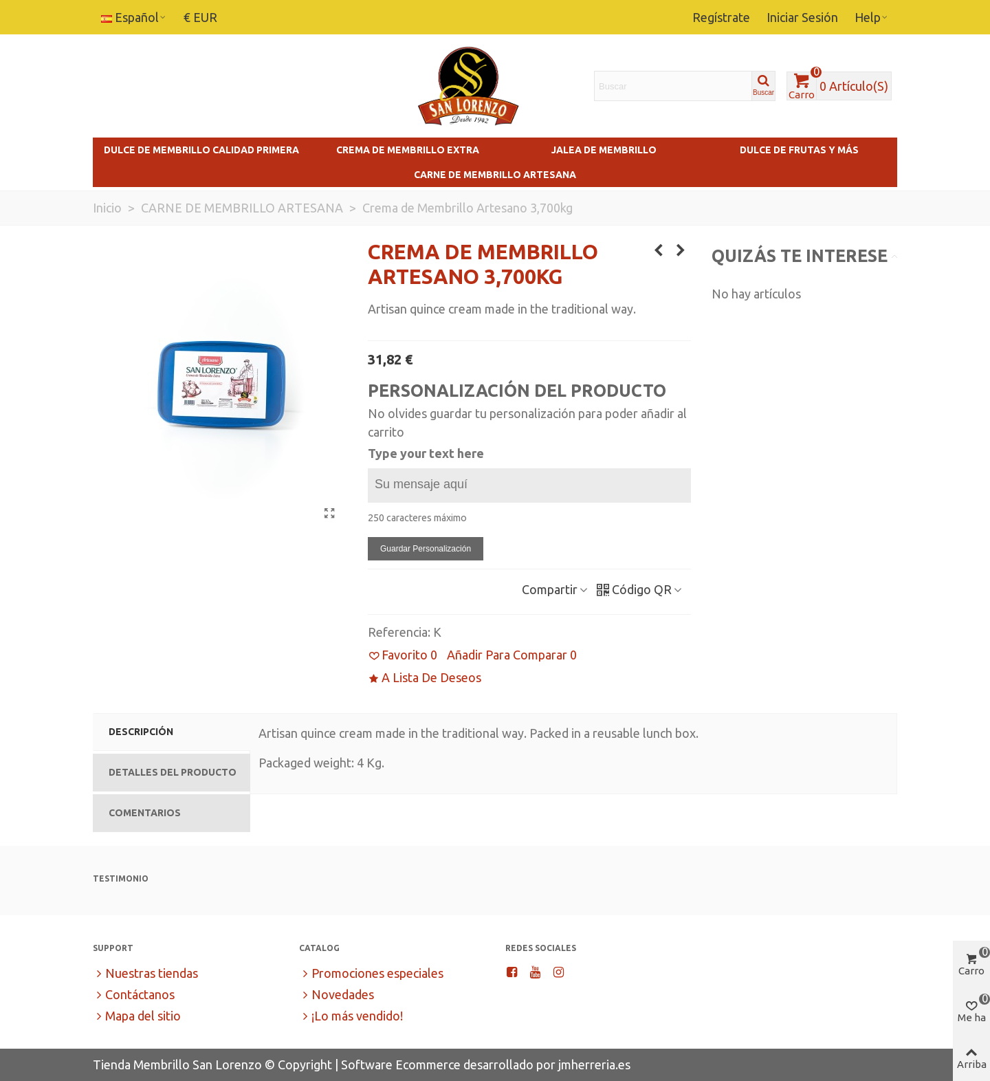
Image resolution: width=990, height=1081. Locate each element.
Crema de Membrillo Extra (407, 149)
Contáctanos (134, 994)
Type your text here (426, 453)
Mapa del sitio (137, 1016)
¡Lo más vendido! (351, 1016)
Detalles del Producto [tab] (172, 772)
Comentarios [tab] (145, 812)
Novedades (336, 994)
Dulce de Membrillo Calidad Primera (201, 149)
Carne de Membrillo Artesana (495, 174)
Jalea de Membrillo (604, 149)
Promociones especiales (371, 973)
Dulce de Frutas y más (799, 149)
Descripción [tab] (141, 731)
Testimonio (120, 878)
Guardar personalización (425, 549)
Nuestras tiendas (145, 973)
